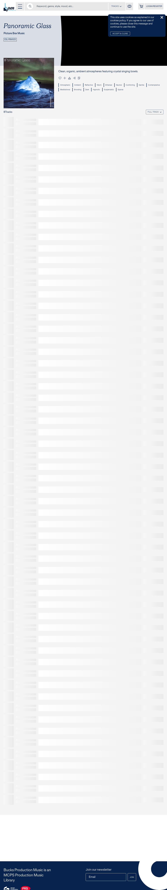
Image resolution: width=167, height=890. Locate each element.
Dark (105, 91)
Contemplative (66, 91)
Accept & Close (121, 34)
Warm (101, 86)
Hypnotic (114, 91)
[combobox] (111, 6)
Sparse (140, 91)
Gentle (145, 86)
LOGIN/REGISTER (153, 7)
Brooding (94, 91)
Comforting (133, 86)
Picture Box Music (16, 33)
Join (131, 877)
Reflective (90, 86)
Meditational (82, 91)
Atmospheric (65, 86)
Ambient (78, 86)
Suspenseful (128, 91)
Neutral (122, 86)
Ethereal (111, 86)
